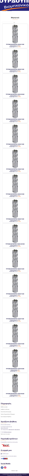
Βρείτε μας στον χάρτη (5, 433)
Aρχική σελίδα (5, 9)
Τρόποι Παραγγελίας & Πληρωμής (8, 414)
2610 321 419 (11, 429)
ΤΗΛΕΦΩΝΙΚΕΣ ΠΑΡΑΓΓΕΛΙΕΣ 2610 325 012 (20, 4)
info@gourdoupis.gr (7, 431)
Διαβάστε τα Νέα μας (5, 409)
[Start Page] (14, 1)
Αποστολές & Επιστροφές (6, 411)
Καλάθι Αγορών (4, 453)
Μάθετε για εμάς (4, 406)
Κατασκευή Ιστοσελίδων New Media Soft (14, 475)
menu (1, 1)
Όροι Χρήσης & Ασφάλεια (6, 416)
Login (16, 470)
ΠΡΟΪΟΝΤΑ (11, 9)
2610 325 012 (17, 429)
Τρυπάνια (4, 10)
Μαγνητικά (9, 10)
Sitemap (13, 470)
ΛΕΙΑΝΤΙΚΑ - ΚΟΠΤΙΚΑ (20, 9)
